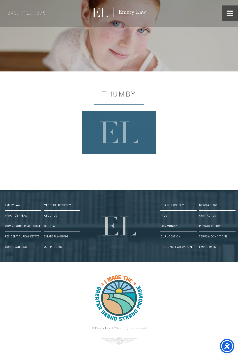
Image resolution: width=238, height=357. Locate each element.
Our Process (53, 247)
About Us (50, 215)
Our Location (170, 236)
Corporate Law (16, 247)
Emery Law (129, 13)
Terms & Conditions (213, 236)
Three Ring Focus (119, 341)
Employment (208, 247)
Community (168, 226)
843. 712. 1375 (26, 13)
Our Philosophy (172, 205)
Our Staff (51, 226)
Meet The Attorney (57, 205)
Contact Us (207, 215)
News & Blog (208, 205)
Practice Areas (16, 215)
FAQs (163, 215)
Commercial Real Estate (23, 226)
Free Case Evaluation (176, 247)
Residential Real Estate (22, 236)
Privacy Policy (209, 226)
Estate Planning (56, 236)
